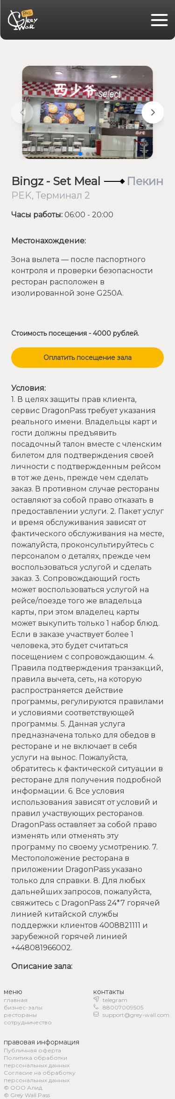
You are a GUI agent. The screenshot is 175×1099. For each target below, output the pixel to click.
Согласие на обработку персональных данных (40, 1076)
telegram (115, 999)
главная (16, 999)
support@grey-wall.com (136, 1014)
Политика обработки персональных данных (37, 1061)
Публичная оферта (32, 1050)
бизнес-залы (23, 1007)
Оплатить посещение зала (87, 357)
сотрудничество (28, 1022)
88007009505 (123, 1007)
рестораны (20, 1014)
